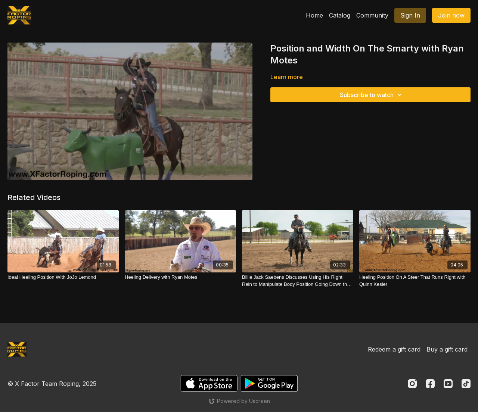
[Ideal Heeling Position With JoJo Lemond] (63, 277)
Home (314, 15)
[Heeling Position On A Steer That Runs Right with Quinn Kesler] (415, 281)
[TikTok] (466, 383)
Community (372, 15)
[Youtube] (448, 383)
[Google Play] (269, 383)
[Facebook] (430, 383)
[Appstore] (209, 383)
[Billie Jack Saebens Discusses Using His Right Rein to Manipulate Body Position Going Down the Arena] (297, 281)
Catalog (339, 15)
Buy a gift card (447, 349)
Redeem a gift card (394, 349)
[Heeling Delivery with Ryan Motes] (180, 277)
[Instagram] (412, 383)
